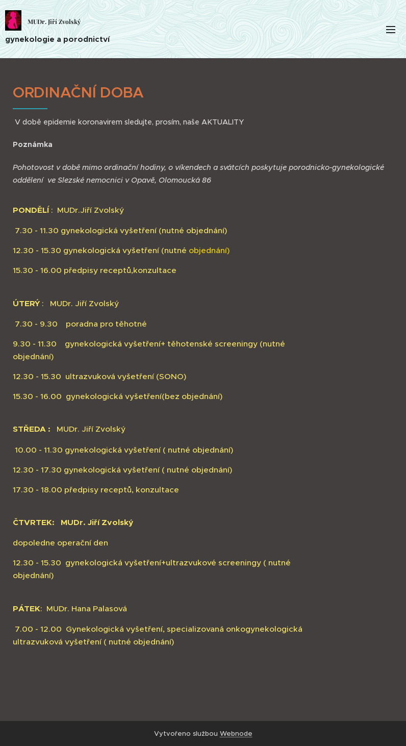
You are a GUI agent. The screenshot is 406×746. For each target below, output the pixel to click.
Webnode (236, 733)
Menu (390, 29)
